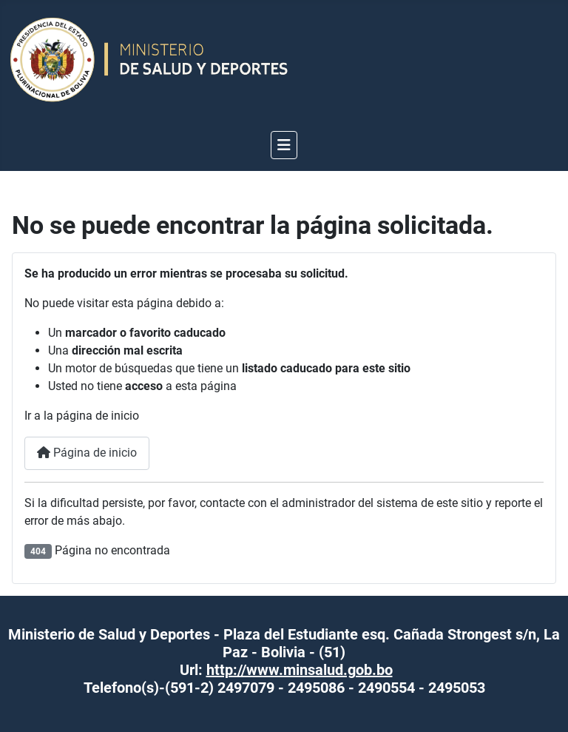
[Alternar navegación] (284, 145)
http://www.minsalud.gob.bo (299, 670)
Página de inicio (87, 453)
